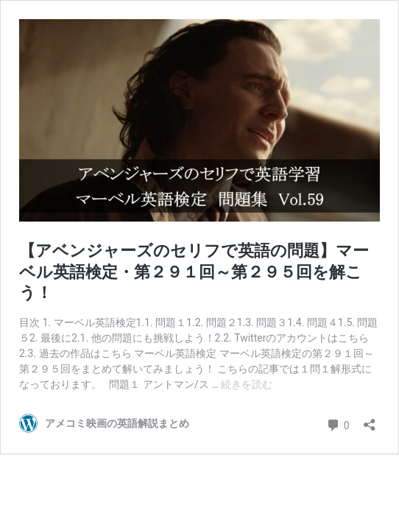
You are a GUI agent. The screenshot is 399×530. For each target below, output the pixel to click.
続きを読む (246, 384)
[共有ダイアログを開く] (369, 420)
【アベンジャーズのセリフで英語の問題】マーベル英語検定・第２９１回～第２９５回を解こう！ (194, 271)
